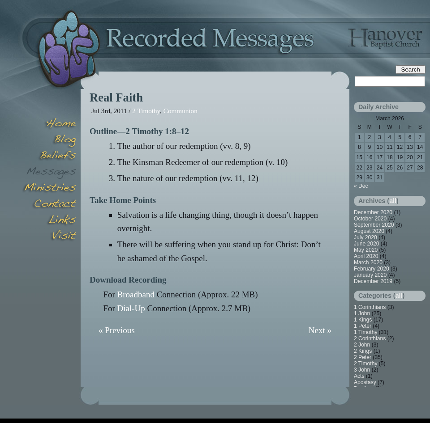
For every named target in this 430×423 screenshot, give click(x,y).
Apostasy (365, 382)
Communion (180, 110)
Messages (49, 173)
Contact (49, 205)
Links (49, 221)
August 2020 (369, 231)
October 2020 (370, 219)
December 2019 (373, 281)
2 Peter (362, 357)
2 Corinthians (370, 338)
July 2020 (365, 237)
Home (49, 124)
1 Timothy (365, 332)
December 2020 (373, 212)
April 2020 (366, 256)
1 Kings (363, 320)
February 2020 (371, 269)
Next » (320, 330)
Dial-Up (131, 308)
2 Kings (363, 351)
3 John (362, 370)
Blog (49, 140)
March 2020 (368, 262)
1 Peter (362, 326)
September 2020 (374, 225)
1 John (362, 313)
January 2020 (370, 275)
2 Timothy (146, 110)
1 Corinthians (370, 307)
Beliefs (49, 156)
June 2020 (366, 244)
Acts (359, 376)
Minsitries (49, 189)
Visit (49, 237)
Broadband (136, 294)
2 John (362, 345)
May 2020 (366, 250)
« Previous (117, 330)
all (392, 200)
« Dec (361, 186)
